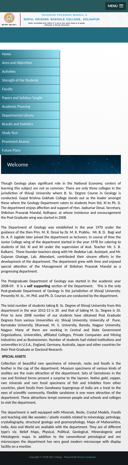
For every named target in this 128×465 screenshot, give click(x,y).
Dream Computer (86, 456)
